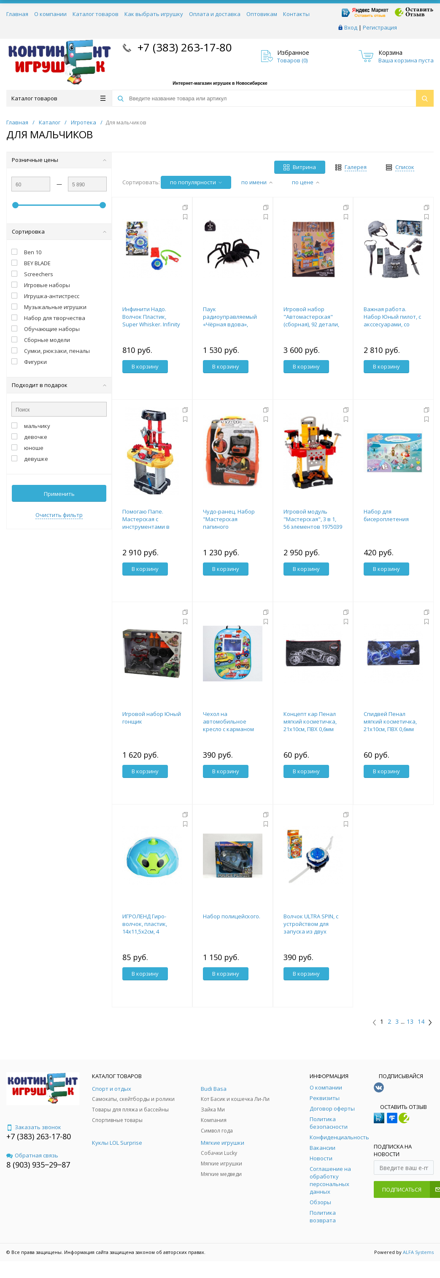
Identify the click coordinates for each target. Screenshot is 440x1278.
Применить (59, 494)
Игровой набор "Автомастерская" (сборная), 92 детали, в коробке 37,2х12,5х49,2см (311, 324)
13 (410, 1021)
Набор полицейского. (231, 916)
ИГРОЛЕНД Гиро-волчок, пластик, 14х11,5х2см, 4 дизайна (144, 927)
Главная (17, 14)
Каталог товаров (96, 14)
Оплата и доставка (214, 14)
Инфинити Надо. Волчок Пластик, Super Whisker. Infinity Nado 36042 (151, 320)
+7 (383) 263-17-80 (183, 47)
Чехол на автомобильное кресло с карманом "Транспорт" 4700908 (231, 725)
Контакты (296, 14)
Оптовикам (261, 14)
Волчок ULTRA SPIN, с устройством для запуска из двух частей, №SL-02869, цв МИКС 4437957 (312, 931)
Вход (350, 27)
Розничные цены (59, 160)
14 (421, 1021)
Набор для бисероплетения (386, 515)
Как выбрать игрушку (153, 14)
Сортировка (59, 231)
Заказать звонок (33, 1127)
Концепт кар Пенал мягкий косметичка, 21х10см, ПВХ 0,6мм (310, 721)
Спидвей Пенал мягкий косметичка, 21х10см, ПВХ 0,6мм (390, 721)
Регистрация (380, 27)
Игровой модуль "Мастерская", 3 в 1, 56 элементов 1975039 (312, 519)
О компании (50, 14)
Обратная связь (32, 1155)
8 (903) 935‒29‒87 (38, 1165)
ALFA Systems (418, 1252)
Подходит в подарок (59, 385)
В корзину (145, 366)
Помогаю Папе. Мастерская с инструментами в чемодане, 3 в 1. (146, 523)
